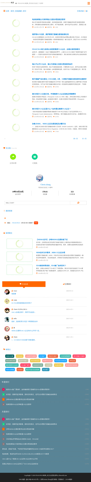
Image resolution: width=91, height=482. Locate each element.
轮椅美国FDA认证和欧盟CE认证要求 (18, 404)
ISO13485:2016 (10, 360)
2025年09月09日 (38, 57)
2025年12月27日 (38, 27)
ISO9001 (20, 369)
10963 (56, 72)
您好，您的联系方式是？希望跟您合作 (24, 321)
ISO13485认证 (35, 360)
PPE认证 (72, 360)
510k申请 (48, 365)
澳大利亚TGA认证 (12, 365)
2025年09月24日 (38, 42)
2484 (55, 42)
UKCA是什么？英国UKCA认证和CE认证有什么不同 (20, 459)
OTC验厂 (42, 356)
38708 (56, 87)
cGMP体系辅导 (65, 356)
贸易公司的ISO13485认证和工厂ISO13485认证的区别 (20, 464)
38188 (56, 102)
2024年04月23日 (38, 102)
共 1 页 (84, 138)
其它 (24, 11)
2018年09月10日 (38, 116)
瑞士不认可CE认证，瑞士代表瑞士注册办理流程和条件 (52, 64)
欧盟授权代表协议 (71, 365)
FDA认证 (20, 356)
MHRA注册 (9, 356)
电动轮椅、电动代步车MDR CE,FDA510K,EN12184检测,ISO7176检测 (25, 454)
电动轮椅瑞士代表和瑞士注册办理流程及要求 (48, 19)
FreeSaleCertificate (60, 360)
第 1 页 (75, 138)
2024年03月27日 (42, 260)
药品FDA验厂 (53, 356)
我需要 (13, 294)
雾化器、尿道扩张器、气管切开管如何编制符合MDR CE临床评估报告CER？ (28, 449)
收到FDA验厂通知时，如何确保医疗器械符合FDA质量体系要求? (28, 389)
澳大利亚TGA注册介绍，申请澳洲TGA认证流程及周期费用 (54, 94)
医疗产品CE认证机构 (32, 369)
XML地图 (22, 479)
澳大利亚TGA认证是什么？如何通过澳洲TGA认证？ (51, 109)
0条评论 (48, 27)
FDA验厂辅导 (25, 365)
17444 (56, 131)
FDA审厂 (46, 369)
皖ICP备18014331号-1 (32, 479)
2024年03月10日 (38, 131)
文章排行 (67, 284)
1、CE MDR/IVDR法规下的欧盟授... (23, 340)
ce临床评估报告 (31, 356)
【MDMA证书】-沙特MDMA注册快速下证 (52, 239)
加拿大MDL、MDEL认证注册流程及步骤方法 (49, 124)
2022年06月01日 (38, 72)
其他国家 (18, 11)
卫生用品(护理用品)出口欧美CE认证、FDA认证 (22, 439)
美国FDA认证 (47, 360)
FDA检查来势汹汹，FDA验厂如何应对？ (51, 265)
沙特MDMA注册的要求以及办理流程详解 (20, 399)
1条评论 (48, 102)
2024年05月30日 (42, 247)
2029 (55, 57)
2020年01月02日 (38, 87)
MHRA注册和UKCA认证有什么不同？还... (25, 331)
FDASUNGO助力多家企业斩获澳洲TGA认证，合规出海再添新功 (56, 49)
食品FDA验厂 (23, 360)
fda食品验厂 (58, 365)
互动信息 (24, 284)
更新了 (33, 223)
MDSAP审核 (10, 369)
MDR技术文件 (37, 365)
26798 (56, 116)
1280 (55, 27)
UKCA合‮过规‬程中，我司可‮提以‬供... (23, 312)
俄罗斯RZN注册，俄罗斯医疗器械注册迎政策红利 (50, 34)
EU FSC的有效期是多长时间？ (21, 303)
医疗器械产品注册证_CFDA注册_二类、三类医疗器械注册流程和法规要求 (59, 79)
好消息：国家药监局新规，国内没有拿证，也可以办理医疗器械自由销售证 (31, 394)
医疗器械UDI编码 (79, 356)
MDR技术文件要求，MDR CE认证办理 (50, 252)
